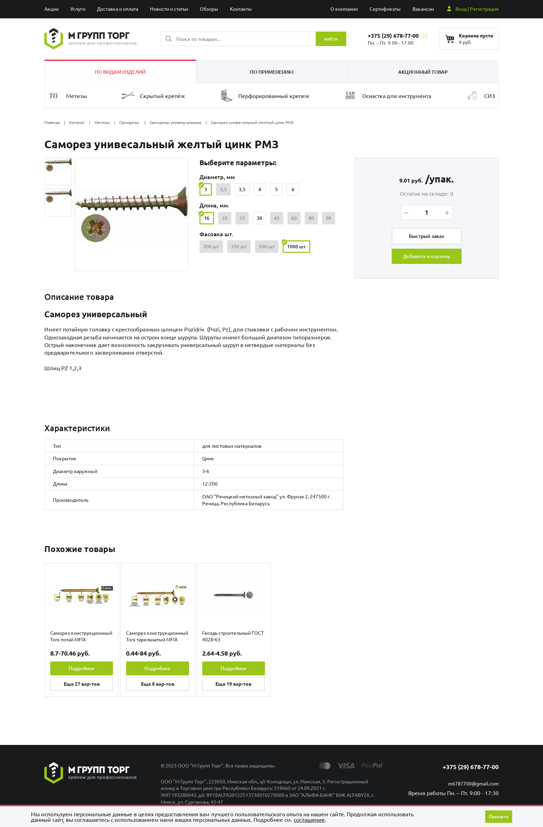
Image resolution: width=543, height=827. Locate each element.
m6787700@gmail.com (473, 783)
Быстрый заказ (426, 236)
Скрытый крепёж (153, 95)
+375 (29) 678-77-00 (398, 35)
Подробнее (82, 668)
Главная (52, 122)
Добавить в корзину (426, 256)
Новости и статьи (169, 9)
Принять (499, 816)
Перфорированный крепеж (264, 95)
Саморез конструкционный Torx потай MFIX (81, 636)
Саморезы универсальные (176, 122)
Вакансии (423, 9)
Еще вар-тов (82, 684)
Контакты (241, 9)
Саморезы (129, 122)
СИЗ (480, 95)
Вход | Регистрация (477, 9)
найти (331, 38)
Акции (51, 9)
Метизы (67, 95)
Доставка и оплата (117, 9)
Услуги (77, 9)
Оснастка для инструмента (387, 96)
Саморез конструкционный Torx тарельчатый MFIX (157, 636)
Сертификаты (385, 9)
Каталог (77, 122)
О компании (344, 9)
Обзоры (209, 9)
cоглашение (309, 819)
